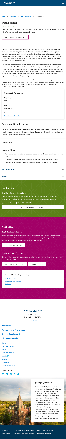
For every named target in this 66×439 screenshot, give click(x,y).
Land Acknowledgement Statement (23, 433)
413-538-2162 (8, 202)
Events (4, 349)
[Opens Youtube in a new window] (14, 374)
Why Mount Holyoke (10, 338)
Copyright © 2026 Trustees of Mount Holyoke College (18, 430)
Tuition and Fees (37, 264)
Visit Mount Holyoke (8, 346)
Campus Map (6, 362)
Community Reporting (44, 433)
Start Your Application (13, 245)
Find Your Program (26, 16)
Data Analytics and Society (13, 281)
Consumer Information (8, 365)
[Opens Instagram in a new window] (3, 374)
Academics (13, 16)
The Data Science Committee (15, 37)
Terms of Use (6, 433)
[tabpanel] (33, 156)
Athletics (4, 356)
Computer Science (10, 278)
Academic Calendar (8, 353)
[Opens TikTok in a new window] (18, 374)
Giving (4, 343)
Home (3, 16)
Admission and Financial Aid (13, 330)
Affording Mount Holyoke (14, 264)
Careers (4, 359)
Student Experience (10, 334)
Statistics (8, 284)
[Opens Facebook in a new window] (7, 374)
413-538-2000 (33, 320)
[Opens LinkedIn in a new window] (10, 374)
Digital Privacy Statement (45, 430)
